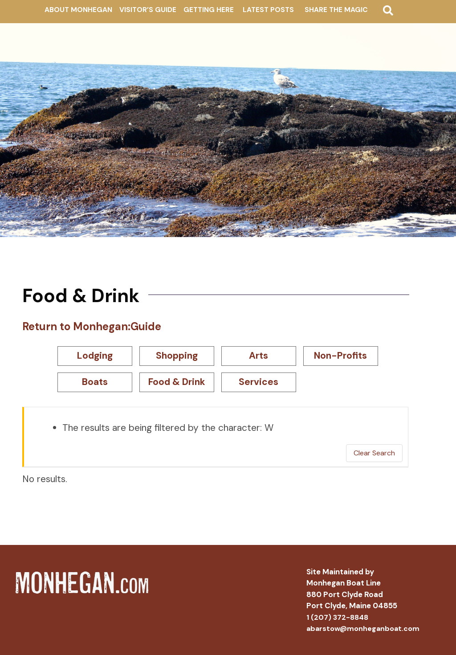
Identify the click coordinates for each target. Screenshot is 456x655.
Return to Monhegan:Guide (91, 326)
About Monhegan (78, 9)
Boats (95, 382)
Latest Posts (268, 9)
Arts (258, 355)
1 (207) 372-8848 (337, 617)
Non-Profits (340, 355)
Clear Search (374, 453)
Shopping (177, 355)
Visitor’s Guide (147, 9)
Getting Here (208, 9)
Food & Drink (176, 382)
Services (258, 382)
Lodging (95, 355)
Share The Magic (336, 9)
